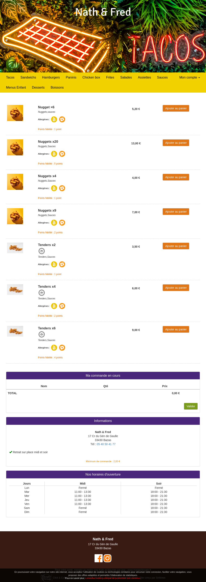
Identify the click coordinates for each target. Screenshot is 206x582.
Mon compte (189, 77)
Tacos (10, 77)
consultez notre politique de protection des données (112, 578)
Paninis (71, 77)
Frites (110, 77)
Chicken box (91, 77)
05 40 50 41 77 (106, 444)
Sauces (162, 77)
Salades (126, 77)
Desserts (38, 87)
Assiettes (144, 77)
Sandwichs (28, 77)
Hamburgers (51, 77)
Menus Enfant (16, 87)
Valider (190, 406)
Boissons (57, 87)
